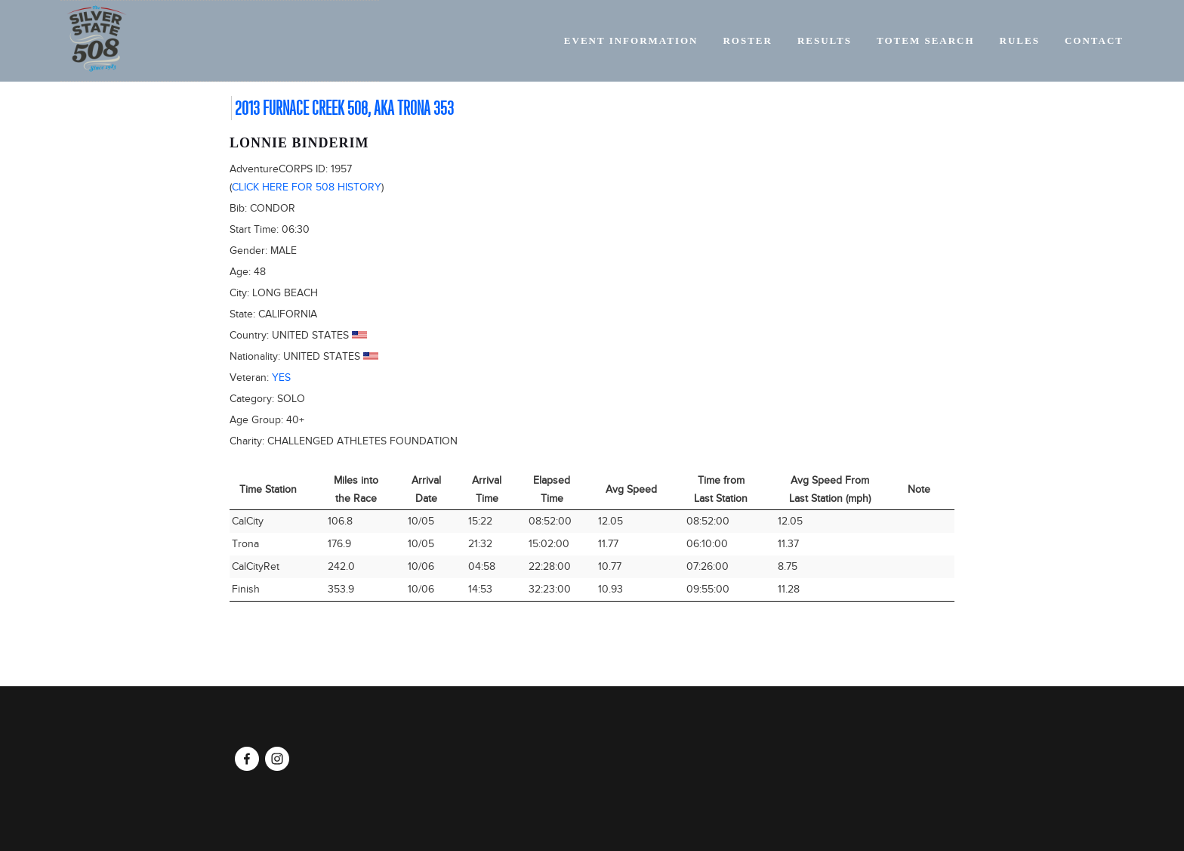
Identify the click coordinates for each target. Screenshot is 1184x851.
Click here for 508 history (306, 187)
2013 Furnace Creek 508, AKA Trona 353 (344, 108)
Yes (281, 377)
